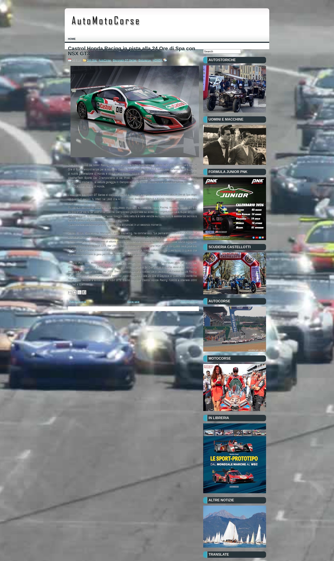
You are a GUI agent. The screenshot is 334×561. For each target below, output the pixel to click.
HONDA (158, 60)
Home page (133, 301)
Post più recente (77, 301)
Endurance (144, 60)
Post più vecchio (189, 301)
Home (72, 38)
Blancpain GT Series (125, 60)
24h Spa (92, 60)
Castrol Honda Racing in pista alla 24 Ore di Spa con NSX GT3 (131, 51)
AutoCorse (105, 60)
